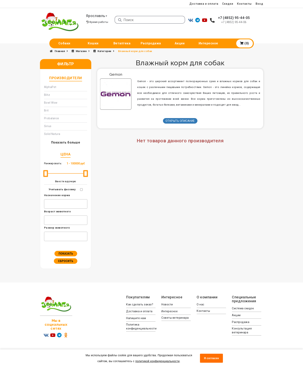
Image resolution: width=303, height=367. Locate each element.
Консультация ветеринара (242, 330)
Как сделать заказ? (139, 304)
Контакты (244, 3)
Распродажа (151, 43)
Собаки (64, 43)
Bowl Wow (51, 102)
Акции (180, 43)
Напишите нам (136, 318)
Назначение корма (57, 195)
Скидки (226, 3)
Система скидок (243, 308)
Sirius (48, 126)
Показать (66, 253)
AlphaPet (50, 87)
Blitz (47, 94)
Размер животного (57, 227)
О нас (200, 304)
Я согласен (211, 358)
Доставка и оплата (202, 3)
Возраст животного (57, 211)
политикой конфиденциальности (157, 361)
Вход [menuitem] (259, 3)
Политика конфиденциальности (141, 326)
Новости (167, 304)
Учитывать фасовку (62, 189)
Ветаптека (122, 43)
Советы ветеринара (175, 317)
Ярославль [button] (97, 16)
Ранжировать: (53, 163)
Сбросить (65, 261)
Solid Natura (52, 133)
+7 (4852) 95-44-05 (234, 18)
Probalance (51, 118)
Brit (46, 110)
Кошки (93, 43)
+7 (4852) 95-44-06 (234, 22)
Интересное (208, 43)
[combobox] (65, 204)
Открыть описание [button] (180, 120)
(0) (244, 43)
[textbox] (46, 203)
